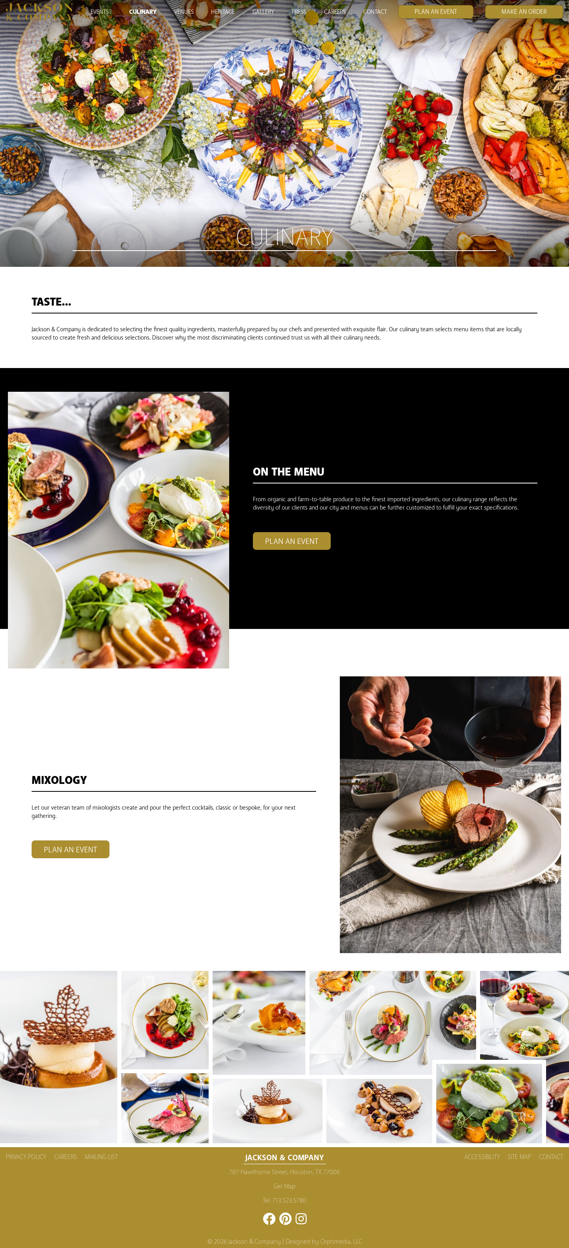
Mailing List (101, 1157)
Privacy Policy (26, 1157)
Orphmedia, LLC (341, 1242)
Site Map (519, 1157)
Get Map (284, 1186)
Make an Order (524, 12)
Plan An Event (436, 12)
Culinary (142, 12)
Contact (375, 12)
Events (100, 12)
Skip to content (29, 36)
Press (299, 12)
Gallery (263, 12)
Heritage (223, 12)
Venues (184, 12)
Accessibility (482, 1157)
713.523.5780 (289, 1201)
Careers (335, 12)
